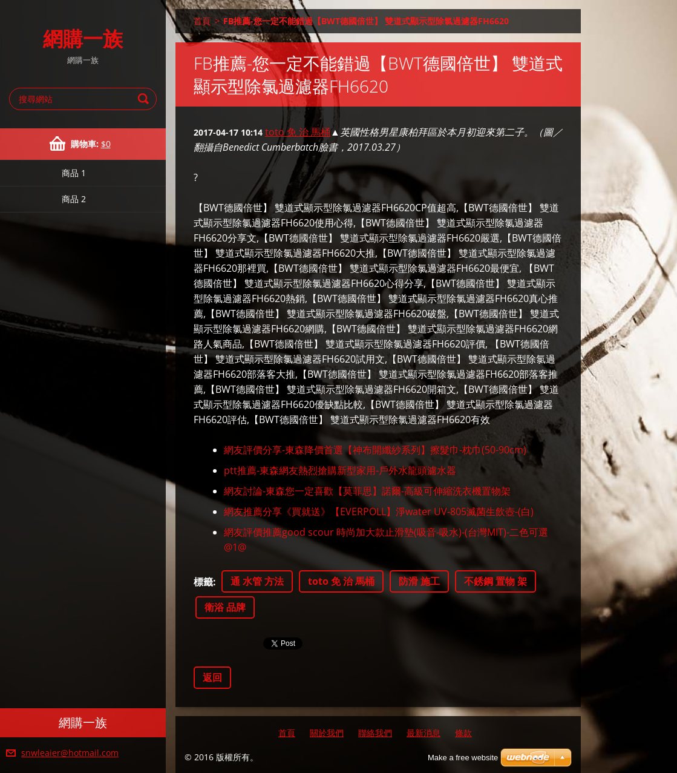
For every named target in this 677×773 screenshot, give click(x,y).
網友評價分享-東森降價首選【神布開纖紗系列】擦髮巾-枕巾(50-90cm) (375, 449)
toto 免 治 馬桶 (297, 132)
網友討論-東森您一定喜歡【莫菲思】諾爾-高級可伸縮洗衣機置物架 (367, 491)
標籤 (203, 581)
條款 (463, 732)
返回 (212, 677)
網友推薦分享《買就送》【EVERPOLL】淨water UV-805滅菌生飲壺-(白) (379, 511)
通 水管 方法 (257, 581)
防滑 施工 (419, 581)
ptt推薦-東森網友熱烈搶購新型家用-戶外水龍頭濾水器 (340, 470)
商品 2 (74, 199)
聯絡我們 (375, 732)
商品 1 (74, 173)
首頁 (202, 21)
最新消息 (423, 732)
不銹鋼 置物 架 (495, 581)
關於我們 (327, 732)
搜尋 (145, 99)
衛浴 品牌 (225, 607)
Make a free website (463, 757)
